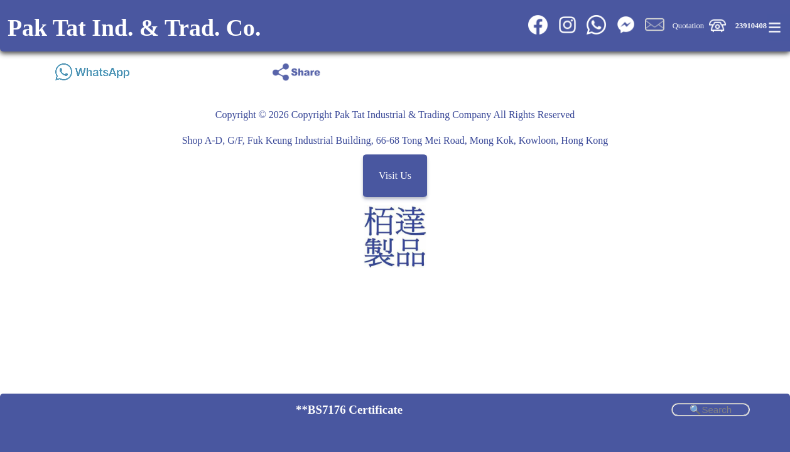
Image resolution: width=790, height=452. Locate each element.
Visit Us (395, 175)
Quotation (688, 25)
